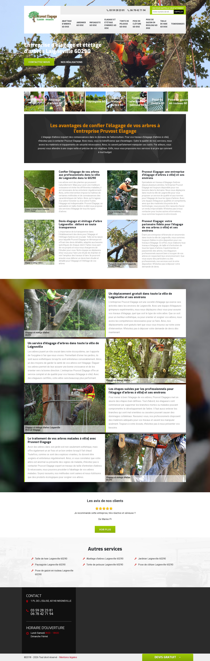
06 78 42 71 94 (137, 10)
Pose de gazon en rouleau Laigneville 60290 (54, 572)
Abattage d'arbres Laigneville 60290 (104, 558)
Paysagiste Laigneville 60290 (50, 564)
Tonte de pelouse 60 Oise (124, 24)
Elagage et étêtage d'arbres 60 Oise (110, 24)
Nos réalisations (71, 62)
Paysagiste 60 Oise (95, 24)
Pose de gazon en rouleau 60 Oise (151, 24)
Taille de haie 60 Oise (163, 24)
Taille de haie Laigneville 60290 (51, 558)
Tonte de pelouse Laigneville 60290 (104, 564)
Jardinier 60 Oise (81, 24)
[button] (102, 84)
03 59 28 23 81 (116, 10)
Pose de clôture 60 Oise (137, 24)
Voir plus (105, 529)
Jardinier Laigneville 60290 (152, 558)
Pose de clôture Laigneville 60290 (155, 564)
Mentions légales (68, 657)
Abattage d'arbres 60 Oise (67, 24)
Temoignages (177, 24)
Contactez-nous (39, 62)
